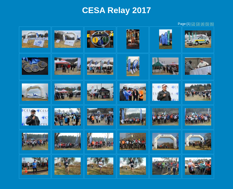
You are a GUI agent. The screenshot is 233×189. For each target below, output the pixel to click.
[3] (198, 24)
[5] (207, 24)
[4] (202, 24)
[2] (193, 24)
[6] (212, 24)
